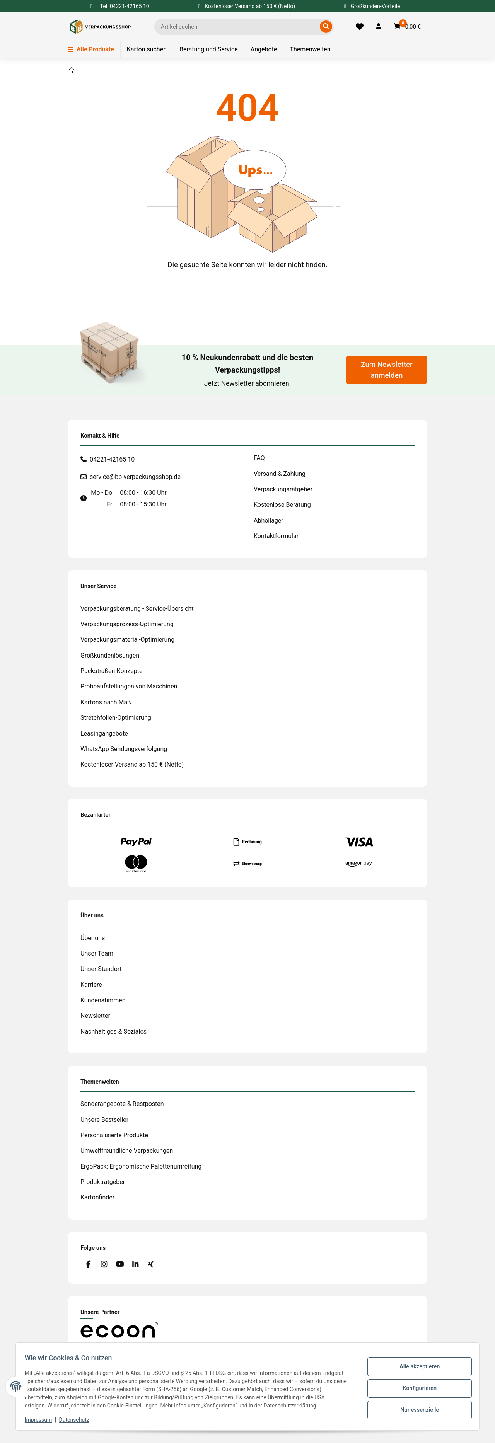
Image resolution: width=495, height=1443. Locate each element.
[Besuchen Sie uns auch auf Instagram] (104, 1264)
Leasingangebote (104, 733)
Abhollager (268, 520)
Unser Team (96, 953)
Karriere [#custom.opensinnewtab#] (91, 984)
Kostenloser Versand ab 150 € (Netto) (132, 764)
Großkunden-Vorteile (372, 6)
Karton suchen (147, 49)
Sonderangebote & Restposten (122, 1103)
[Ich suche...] (238, 26)
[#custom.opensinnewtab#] (119, 1329)
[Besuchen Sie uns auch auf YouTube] (120, 1264)
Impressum (41, 1420)
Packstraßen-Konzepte (111, 671)
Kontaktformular (276, 536)
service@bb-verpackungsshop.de (135, 476)
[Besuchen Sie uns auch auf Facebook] (88, 1264)
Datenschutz (78, 1420)
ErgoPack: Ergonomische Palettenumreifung (140, 1166)
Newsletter (95, 1015)
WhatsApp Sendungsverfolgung (123, 749)
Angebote (264, 49)
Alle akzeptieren (416, 1368)
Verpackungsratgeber (283, 489)
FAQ (259, 458)
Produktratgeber (102, 1182)
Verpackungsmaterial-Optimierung (127, 639)
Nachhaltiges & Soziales (113, 1031)
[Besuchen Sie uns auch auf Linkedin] (135, 1264)
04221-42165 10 (112, 459)
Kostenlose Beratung (282, 504)
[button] (378, 26)
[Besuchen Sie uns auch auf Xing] (151, 1264)
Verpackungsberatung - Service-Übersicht (137, 608)
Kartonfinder (97, 1197)
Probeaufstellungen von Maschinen (128, 686)
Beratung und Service (208, 49)
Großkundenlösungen (109, 655)
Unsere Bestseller (104, 1119)
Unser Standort (101, 969)
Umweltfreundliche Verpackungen (126, 1150)
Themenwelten (310, 49)
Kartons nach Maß (105, 702)
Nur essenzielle (416, 1408)
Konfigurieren (416, 1388)
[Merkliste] (360, 26)
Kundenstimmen (103, 1000)
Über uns (92, 938)
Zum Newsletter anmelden (386, 370)
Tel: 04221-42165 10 (124, 6)
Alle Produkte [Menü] (91, 49)
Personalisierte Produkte (114, 1135)
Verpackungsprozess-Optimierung (127, 624)
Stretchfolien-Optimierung (115, 717)
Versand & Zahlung (280, 473)
